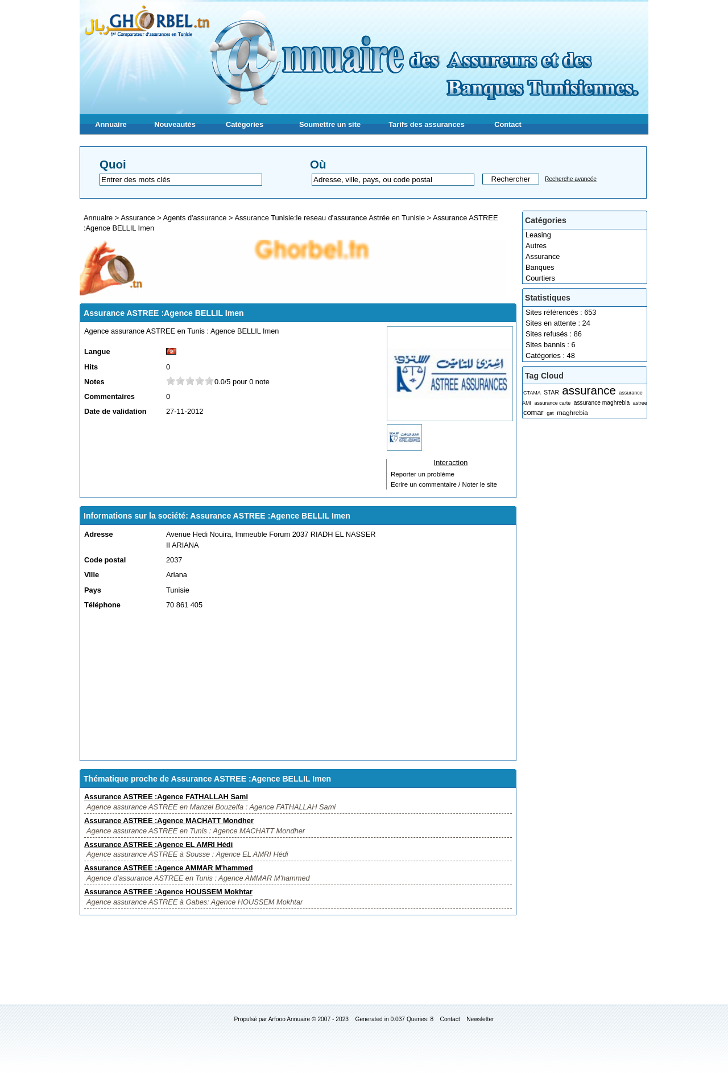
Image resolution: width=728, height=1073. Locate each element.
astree (640, 403)
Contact (508, 124)
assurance (588, 390)
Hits (91, 367)
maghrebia (572, 412)
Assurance (543, 256)
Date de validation (115, 411)
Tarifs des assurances (426, 124)
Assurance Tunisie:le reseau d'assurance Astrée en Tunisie (329, 217)
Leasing (538, 235)
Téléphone (102, 605)
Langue (97, 351)
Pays (92, 590)
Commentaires (109, 396)
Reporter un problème (422, 474)
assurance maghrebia (602, 403)
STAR (551, 392)
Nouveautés (175, 124)
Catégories (244, 124)
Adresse (98, 534)
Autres (536, 245)
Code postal (105, 560)
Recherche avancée (571, 179)
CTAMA (532, 393)
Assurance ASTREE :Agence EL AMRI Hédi (158, 844)
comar (533, 412)
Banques (540, 267)
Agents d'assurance (194, 217)
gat (550, 413)
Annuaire (110, 124)
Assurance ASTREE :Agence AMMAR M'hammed (168, 868)
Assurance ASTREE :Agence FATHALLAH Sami (166, 796)
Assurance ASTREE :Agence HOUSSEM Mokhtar (168, 891)
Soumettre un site (330, 124)
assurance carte (552, 403)
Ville (91, 574)
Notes (94, 381)
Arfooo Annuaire (289, 1019)
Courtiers (540, 278)
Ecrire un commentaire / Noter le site (444, 484)
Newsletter (480, 1019)
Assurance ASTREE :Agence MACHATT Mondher (169, 820)
